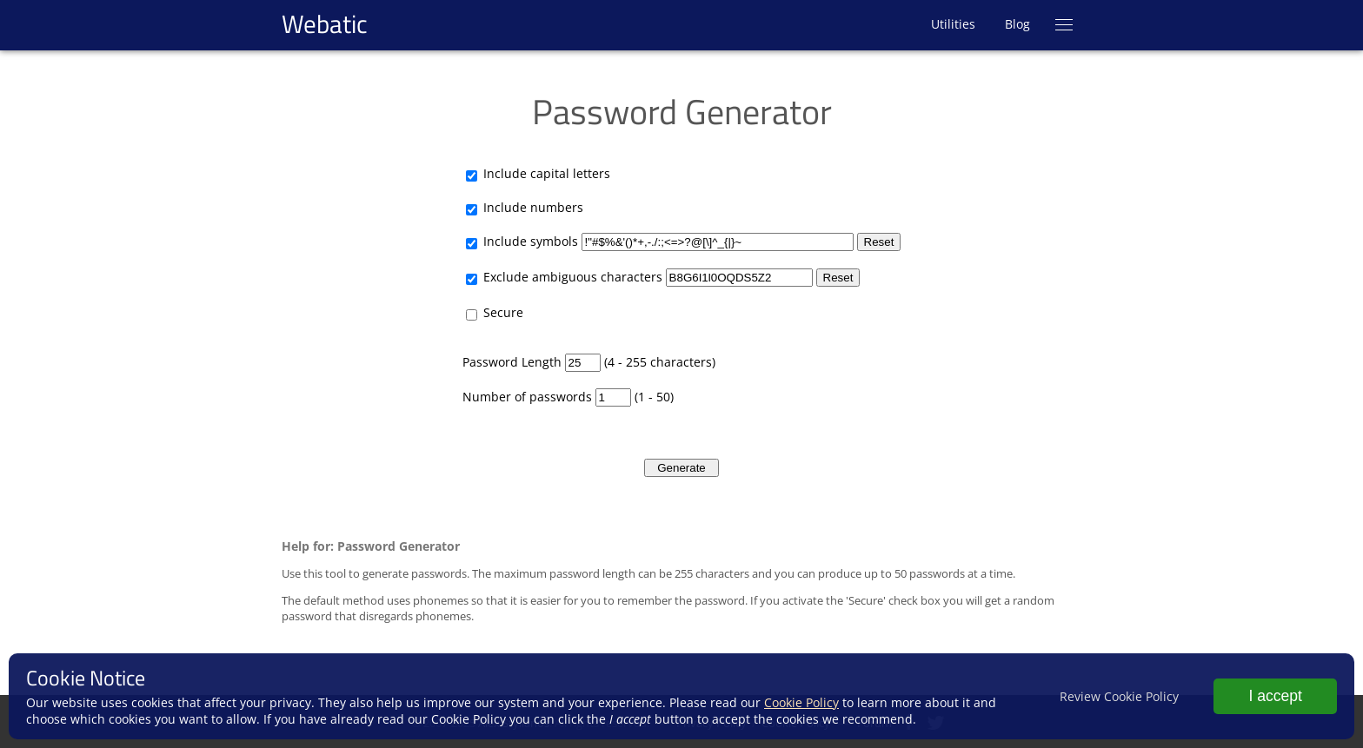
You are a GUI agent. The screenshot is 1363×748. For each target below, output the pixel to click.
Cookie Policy (801, 702)
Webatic (325, 23)
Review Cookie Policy (1119, 696)
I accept (1275, 696)
